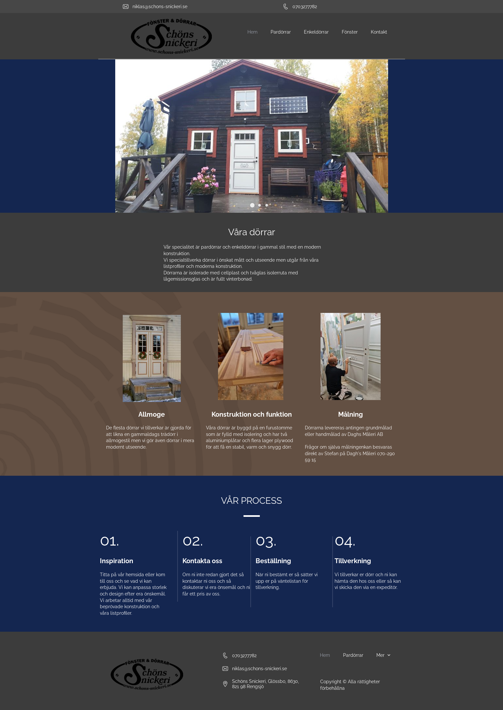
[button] (252, 205)
